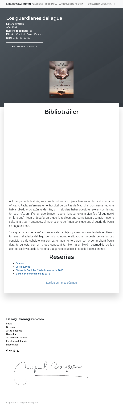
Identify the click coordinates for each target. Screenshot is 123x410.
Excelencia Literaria (16, 341)
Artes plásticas (14, 330)
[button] (115, 4)
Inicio (9, 323)
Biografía (11, 334)
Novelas (10, 327)
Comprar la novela (24, 46)
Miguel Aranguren (18, 4)
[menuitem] (33, 4)
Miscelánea (12, 344)
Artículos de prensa (16, 337)
